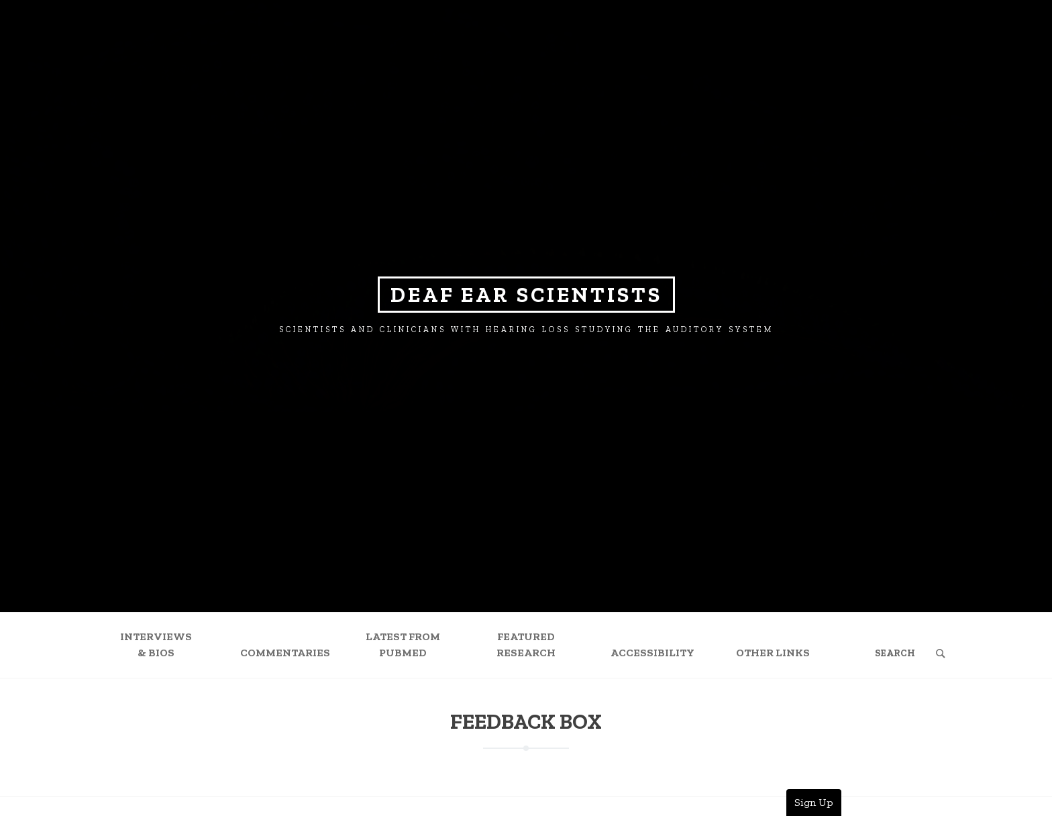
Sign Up (813, 802)
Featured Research (526, 644)
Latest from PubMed (403, 644)
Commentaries (285, 652)
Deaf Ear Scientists (526, 294)
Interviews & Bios (156, 644)
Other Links (773, 652)
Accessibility (652, 652)
